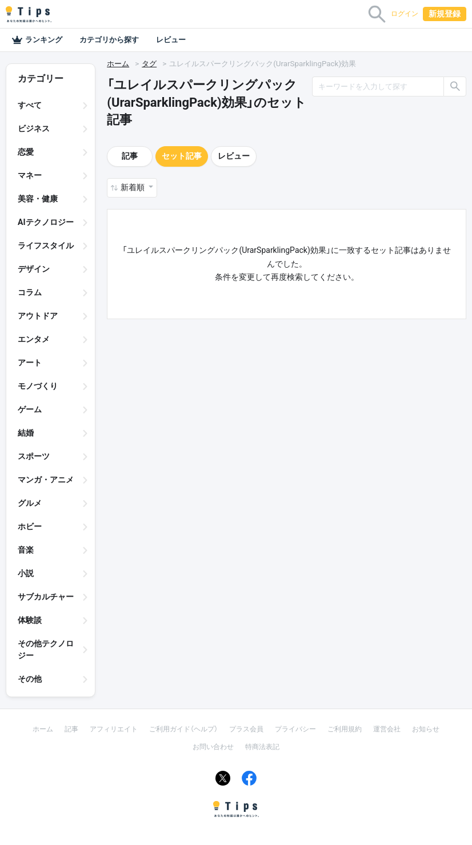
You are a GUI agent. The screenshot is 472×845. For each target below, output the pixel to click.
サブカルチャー (46, 596)
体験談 (30, 620)
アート (30, 362)
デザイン (34, 268)
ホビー (30, 526)
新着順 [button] (133, 187)
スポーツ (34, 456)
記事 (130, 155)
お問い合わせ (213, 747)
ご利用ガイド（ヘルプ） (183, 729)
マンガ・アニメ (46, 479)
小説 (26, 573)
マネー (30, 175)
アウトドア (38, 315)
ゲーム (30, 409)
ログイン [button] (404, 14)
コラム (30, 292)
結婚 (26, 432)
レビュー (171, 39)
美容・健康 (38, 198)
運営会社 (387, 729)
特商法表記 (262, 747)
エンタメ (34, 339)
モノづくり (38, 386)
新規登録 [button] (445, 13)
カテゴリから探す (109, 39)
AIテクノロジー (46, 222)
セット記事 (182, 155)
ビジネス (34, 128)
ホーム (118, 63)
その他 (30, 678)
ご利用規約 (344, 729)
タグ (149, 63)
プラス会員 (246, 729)
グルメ (30, 503)
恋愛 (26, 151)
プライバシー (295, 729)
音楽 (26, 549)
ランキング (36, 40)
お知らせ (425, 729)
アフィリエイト (114, 729)
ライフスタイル (46, 245)
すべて (30, 105)
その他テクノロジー (46, 649)
